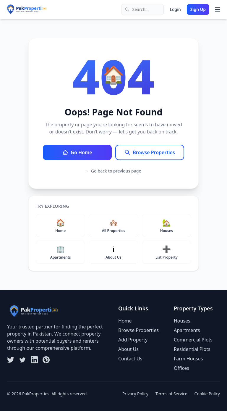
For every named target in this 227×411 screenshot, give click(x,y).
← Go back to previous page (113, 171)
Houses (182, 320)
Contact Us (130, 358)
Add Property (132, 339)
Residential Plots (192, 349)
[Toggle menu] (217, 9)
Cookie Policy (207, 394)
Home (125, 320)
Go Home (77, 152)
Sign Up (198, 9)
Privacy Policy (135, 394)
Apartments (187, 330)
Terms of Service (171, 394)
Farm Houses (188, 358)
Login (175, 9)
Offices (181, 368)
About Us (128, 349)
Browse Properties (149, 152)
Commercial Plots (193, 339)
